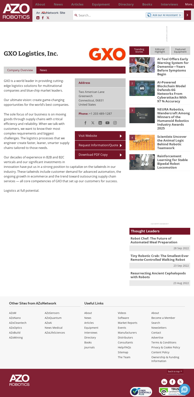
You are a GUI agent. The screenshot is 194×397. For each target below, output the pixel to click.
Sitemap (123, 337)
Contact (156, 317)
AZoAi (48, 307)
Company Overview (20, 70)
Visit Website (88, 136)
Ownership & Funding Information (165, 343)
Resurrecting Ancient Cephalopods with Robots (159, 260)
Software (123, 302)
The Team (124, 341)
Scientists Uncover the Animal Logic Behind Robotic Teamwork (173, 126)
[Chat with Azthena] (184, 389)
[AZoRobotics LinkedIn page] (37, 18)
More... (184, 4)
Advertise (157, 322)
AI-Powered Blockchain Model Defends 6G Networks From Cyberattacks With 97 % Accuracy (173, 87)
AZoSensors (52, 297)
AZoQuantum (53, 302)
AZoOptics (15, 312)
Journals (89, 332)
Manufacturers (127, 317)
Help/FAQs (124, 332)
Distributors (125, 322)
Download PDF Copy (93, 154)
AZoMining (16, 322)
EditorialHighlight (160, 50)
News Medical (54, 312)
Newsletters (159, 312)
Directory (90, 322)
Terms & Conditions (163, 327)
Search (155, 307)
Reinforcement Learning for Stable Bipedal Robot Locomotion (171, 148)
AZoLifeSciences (55, 317)
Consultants (125, 327)
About (88, 297)
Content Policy (160, 337)
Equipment (91, 312)
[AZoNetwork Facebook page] (42, 18)
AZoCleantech (18, 307)
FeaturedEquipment (180, 50)
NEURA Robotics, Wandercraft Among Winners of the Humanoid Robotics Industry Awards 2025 (173, 108)
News (87, 302)
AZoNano (15, 302)
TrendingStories (139, 50)
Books (88, 327)
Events (122, 312)
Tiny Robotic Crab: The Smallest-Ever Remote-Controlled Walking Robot (157, 243)
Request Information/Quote (98, 145)
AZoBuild (14, 317)
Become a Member (163, 302)
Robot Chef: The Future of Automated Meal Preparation (157, 226)
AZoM (12, 297)
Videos (122, 297)
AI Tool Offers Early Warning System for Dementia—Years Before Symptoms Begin (171, 65)
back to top (175, 355)
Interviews (90, 317)
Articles (89, 307)
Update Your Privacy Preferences (32, 392)
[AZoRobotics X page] (47, 18)
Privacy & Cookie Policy (165, 332)
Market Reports (127, 307)
